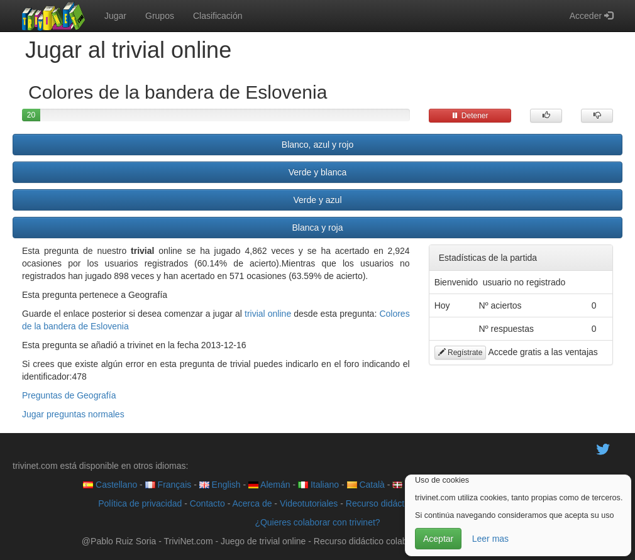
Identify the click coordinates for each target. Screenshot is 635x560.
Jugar (115, 16)
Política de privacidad (140, 503)
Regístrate (460, 352)
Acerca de (252, 503)
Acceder (591, 16)
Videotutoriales (309, 503)
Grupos (159, 16)
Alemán (269, 485)
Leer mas (490, 539)
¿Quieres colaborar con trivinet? (317, 522)
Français (168, 485)
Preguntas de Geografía (69, 395)
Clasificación (218, 16)
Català (366, 485)
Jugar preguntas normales (73, 414)
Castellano (110, 485)
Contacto (207, 503)
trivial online (268, 314)
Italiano (318, 485)
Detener (469, 115)
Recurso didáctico (381, 503)
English (220, 485)
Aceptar (438, 539)
